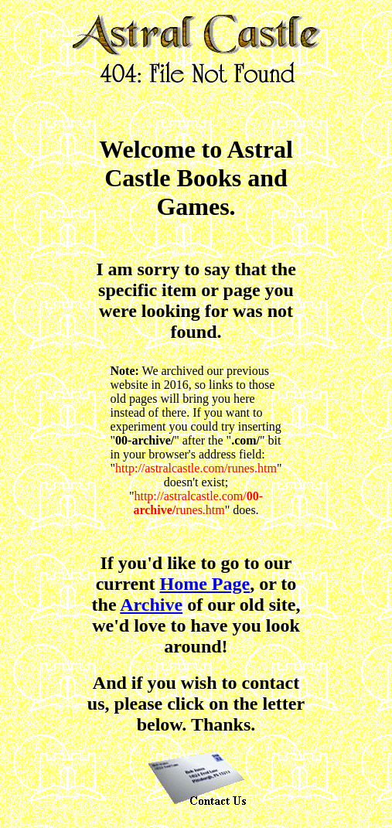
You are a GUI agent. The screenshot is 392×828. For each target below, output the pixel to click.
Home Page (205, 584)
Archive (151, 605)
